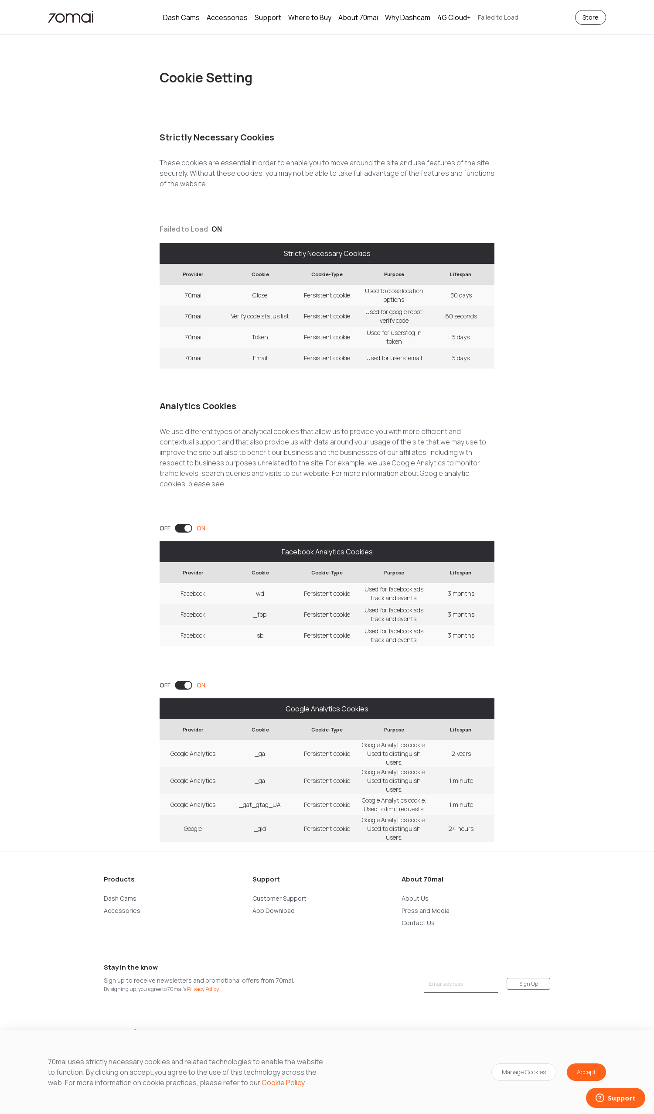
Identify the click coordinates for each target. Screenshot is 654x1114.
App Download (273, 910)
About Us (415, 898)
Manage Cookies (524, 1072)
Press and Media (426, 910)
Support (268, 17)
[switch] (182, 528)
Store (590, 17)
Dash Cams (181, 17)
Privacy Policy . (204, 989)
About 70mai (358, 17)
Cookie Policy (283, 1082)
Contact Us (418, 923)
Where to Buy (309, 17)
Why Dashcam (407, 17)
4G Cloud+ (454, 17)
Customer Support (279, 898)
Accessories (227, 17)
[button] (498, 17)
